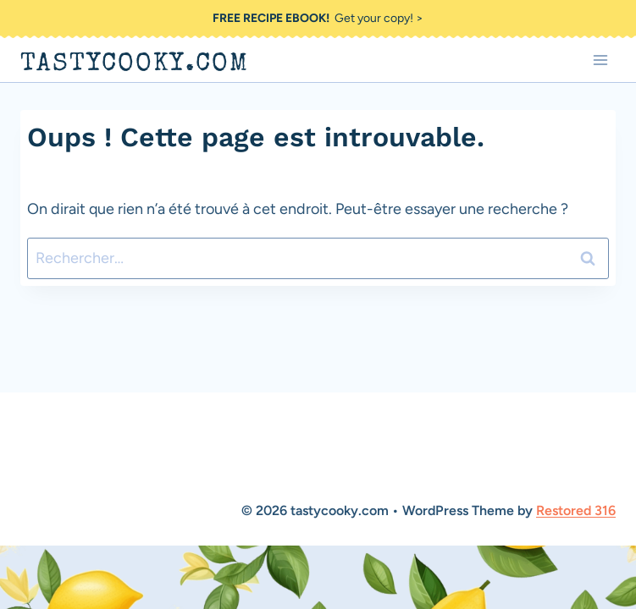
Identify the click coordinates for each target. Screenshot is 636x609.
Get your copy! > (318, 18)
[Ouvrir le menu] (600, 60)
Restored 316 (576, 510)
